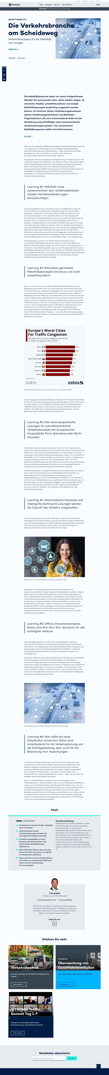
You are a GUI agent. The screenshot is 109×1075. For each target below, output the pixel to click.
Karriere (78, 1)
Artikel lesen (12, 49)
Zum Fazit (27, 136)
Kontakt (98, 1)
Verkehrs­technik (25, 967)
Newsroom (85, 1)
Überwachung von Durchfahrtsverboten (76, 965)
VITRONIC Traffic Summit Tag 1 (25, 1011)
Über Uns (92, 1)
